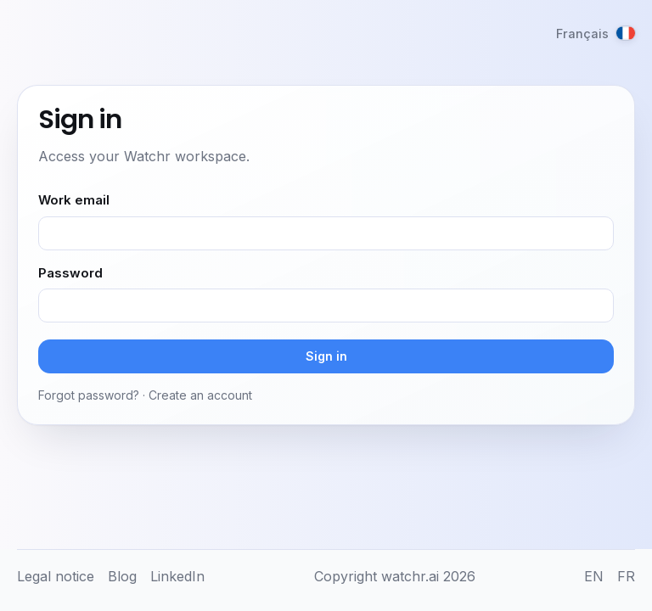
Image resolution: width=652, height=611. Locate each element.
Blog (122, 576)
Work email (74, 200)
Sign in (326, 356)
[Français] (595, 34)
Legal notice (55, 576)
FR (626, 576)
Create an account (200, 395)
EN (594, 576)
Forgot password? (88, 395)
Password (70, 273)
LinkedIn (177, 576)
